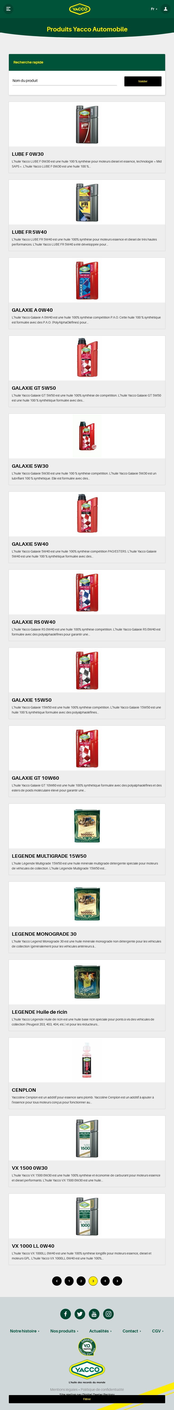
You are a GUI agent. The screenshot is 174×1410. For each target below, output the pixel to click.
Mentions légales (63, 1390)
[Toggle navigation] (8, 9)
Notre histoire (23, 1331)
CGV (156, 1331)
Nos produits (62, 1331)
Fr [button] (153, 9)
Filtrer (87, 1399)
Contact (130, 1331)
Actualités (99, 1331)
